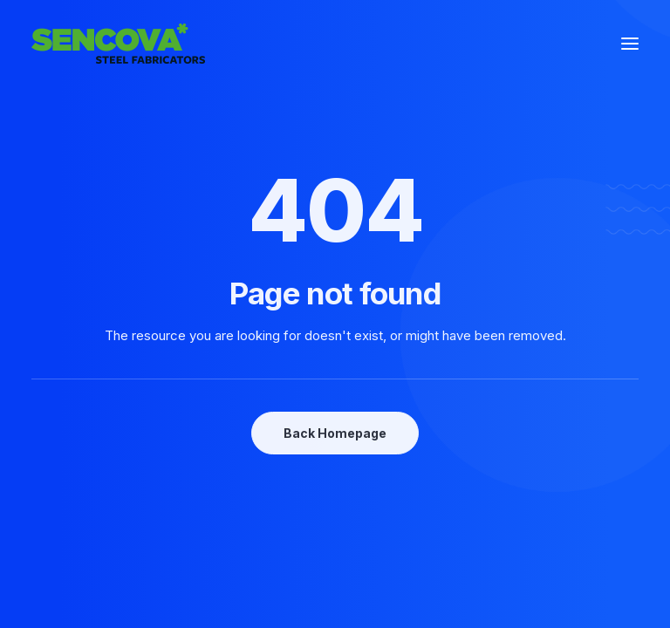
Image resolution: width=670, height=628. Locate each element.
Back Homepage (335, 433)
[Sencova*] (118, 44)
